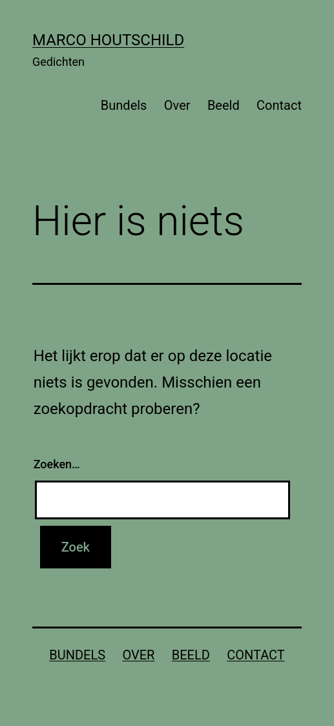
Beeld (223, 105)
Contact (279, 105)
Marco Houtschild (108, 40)
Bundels (124, 105)
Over (177, 105)
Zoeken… (57, 464)
